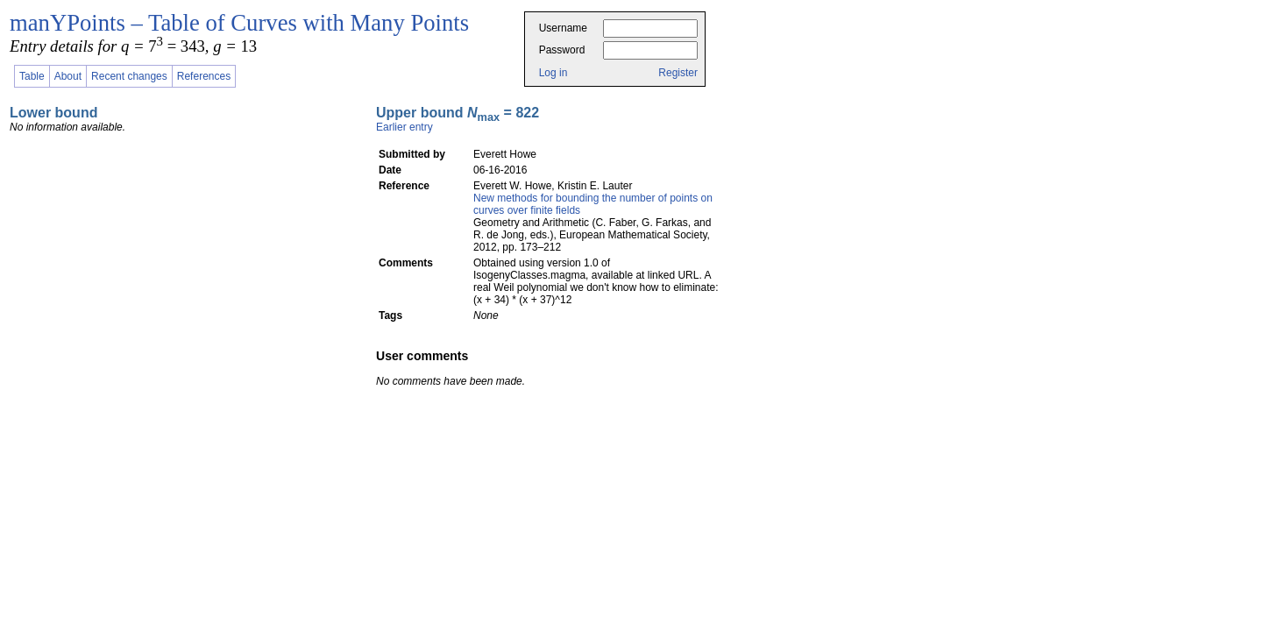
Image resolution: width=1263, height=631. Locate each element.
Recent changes (129, 76)
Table (32, 76)
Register (678, 73)
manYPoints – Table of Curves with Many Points (239, 23)
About (68, 76)
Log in (553, 73)
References (204, 76)
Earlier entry (404, 127)
